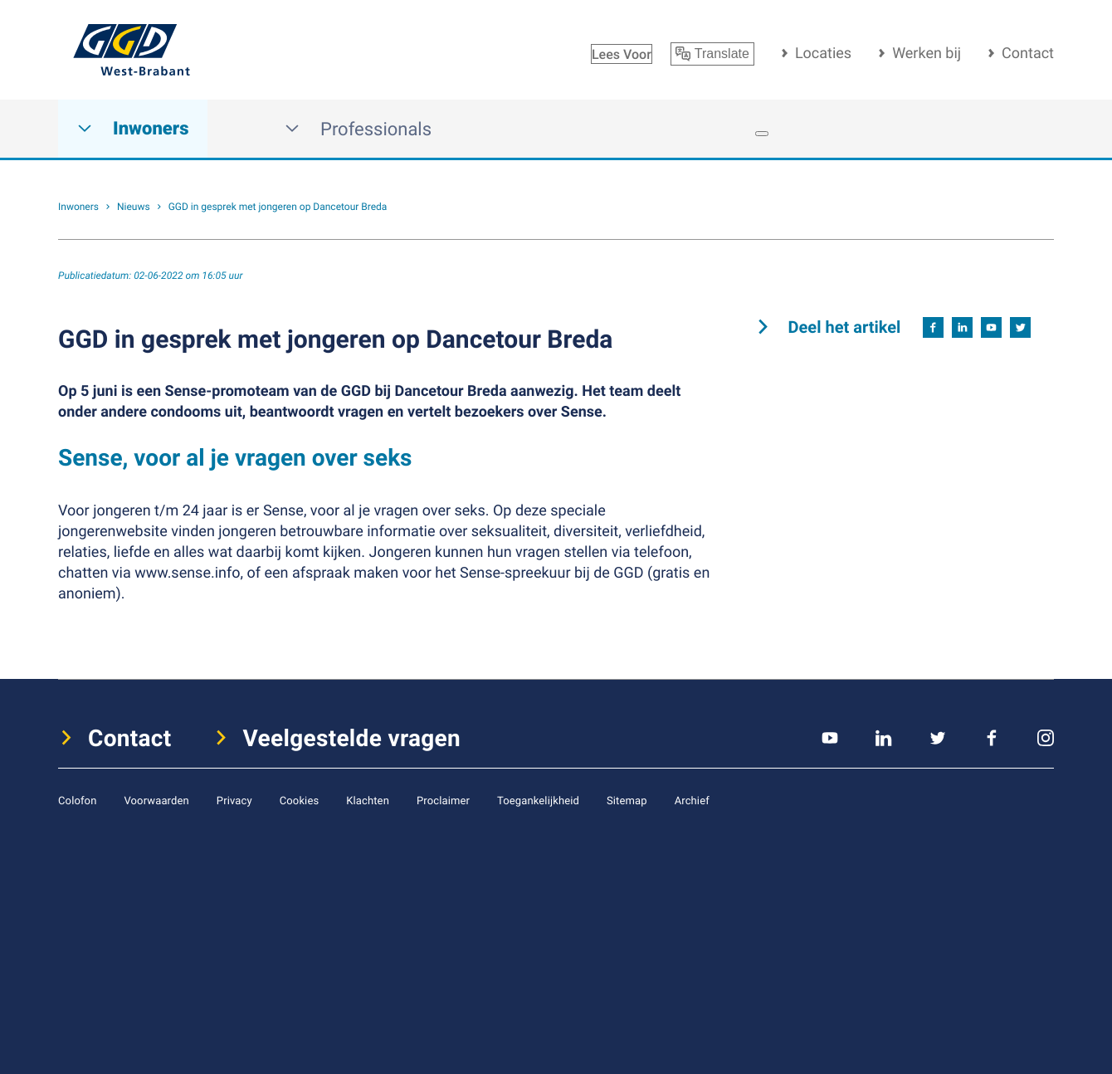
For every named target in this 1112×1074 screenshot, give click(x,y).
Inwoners (132, 129)
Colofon (77, 800)
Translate (712, 53)
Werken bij (926, 53)
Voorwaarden (156, 800)
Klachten (367, 800)
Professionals (358, 129)
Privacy (234, 800)
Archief (692, 800)
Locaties (823, 53)
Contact (1028, 53)
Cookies (299, 800)
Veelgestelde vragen (352, 738)
